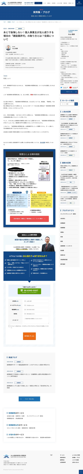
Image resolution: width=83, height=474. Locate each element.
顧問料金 (48, 3)
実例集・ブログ (71, 3)
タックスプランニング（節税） (35, 416)
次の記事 (42, 142)
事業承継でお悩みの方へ (32, 437)
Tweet (5, 75)
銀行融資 (63, 264)
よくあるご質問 (59, 3)
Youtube (74, 87)
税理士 (62, 232)
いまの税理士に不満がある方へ (15, 437)
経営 (62, 241)
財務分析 (63, 255)
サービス (44, 3)
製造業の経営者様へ (45, 437)
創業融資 (63, 223)
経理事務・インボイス (66, 246)
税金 (62, 237)
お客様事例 (53, 3)
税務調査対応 (10, 418)
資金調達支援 (19, 418)
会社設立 (63, 218)
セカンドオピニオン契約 (13, 428)
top (4, 22)
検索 (76, 104)
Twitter (65, 87)
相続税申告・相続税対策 (28, 428)
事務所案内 (65, 3)
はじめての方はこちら (38, 3)
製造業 (62, 250)
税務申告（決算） (20, 416)
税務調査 (63, 227)
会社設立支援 (10, 416)
